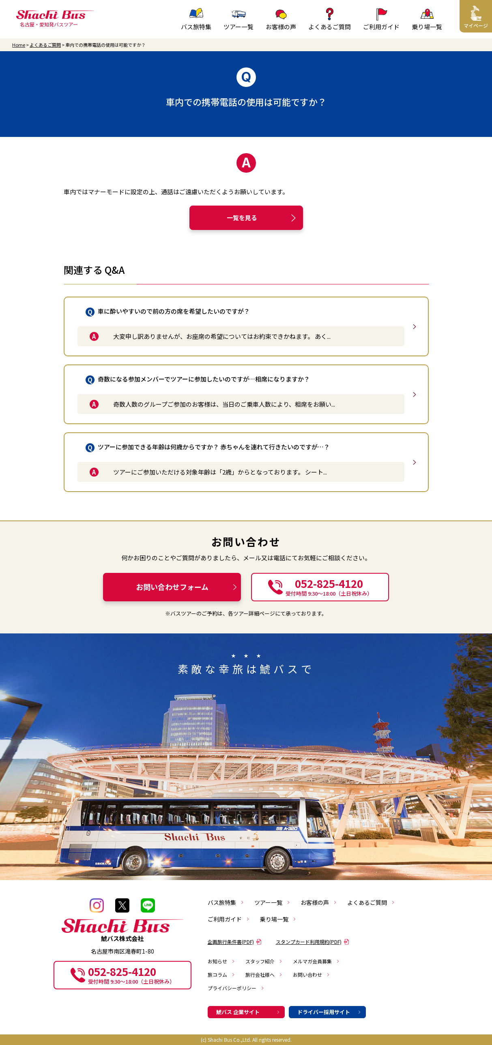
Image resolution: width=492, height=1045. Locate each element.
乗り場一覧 (278, 919)
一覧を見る (263, 218)
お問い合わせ (311, 974)
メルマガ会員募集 (316, 961)
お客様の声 (319, 902)
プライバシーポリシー (236, 987)
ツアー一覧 (272, 902)
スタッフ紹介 (264, 961)
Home (18, 45)
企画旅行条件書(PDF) (235, 941)
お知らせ (221, 961)
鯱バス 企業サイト (248, 1012)
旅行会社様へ (264, 974)
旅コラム (221, 974)
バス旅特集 (226, 902)
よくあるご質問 (45, 45)
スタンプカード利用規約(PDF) (312, 941)
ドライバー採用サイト (329, 1012)
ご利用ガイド (229, 919)
